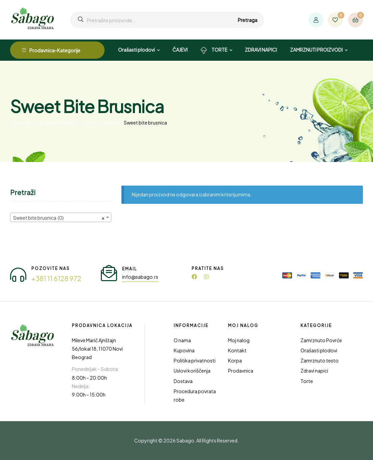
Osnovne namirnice (55, 122)
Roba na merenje (100, 122)
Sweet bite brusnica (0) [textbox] (58, 217)
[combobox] (60, 217)
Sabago (185, 440)
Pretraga (247, 20)
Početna (19, 122)
